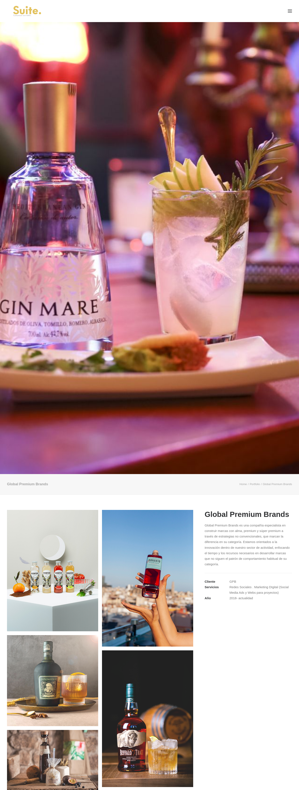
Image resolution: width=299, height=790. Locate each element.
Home (243, 484)
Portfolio (255, 484)
